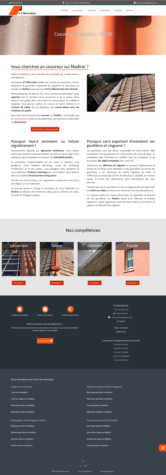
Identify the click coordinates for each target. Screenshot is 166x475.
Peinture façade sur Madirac (98, 445)
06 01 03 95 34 (17, 3)
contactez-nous (21, 118)
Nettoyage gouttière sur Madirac (99, 392)
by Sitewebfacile (85, 471)
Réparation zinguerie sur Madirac (99, 412)
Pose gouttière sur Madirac (97, 405)
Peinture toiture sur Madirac (22, 445)
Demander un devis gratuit (45, 129)
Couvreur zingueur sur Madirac (23, 399)
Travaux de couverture (21, 386)
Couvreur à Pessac (121, 309)
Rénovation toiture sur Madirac (23, 405)
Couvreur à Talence (121, 360)
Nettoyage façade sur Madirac (98, 426)
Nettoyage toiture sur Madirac (22, 426)
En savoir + (8, 282)
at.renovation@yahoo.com (146, 3)
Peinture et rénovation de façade (102, 420)
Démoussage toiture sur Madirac (23, 432)
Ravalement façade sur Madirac (99, 439)
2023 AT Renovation (60, 471)
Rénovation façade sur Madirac (99, 432)
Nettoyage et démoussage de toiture (28, 420)
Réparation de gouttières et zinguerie (104, 386)
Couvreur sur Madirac (19, 392)
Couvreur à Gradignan (121, 356)
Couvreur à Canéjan (120, 352)
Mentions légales (107, 471)
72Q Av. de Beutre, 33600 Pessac (78, 3)
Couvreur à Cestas (121, 348)
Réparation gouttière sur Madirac (100, 399)
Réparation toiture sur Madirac (23, 412)
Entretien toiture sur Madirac (22, 439)
